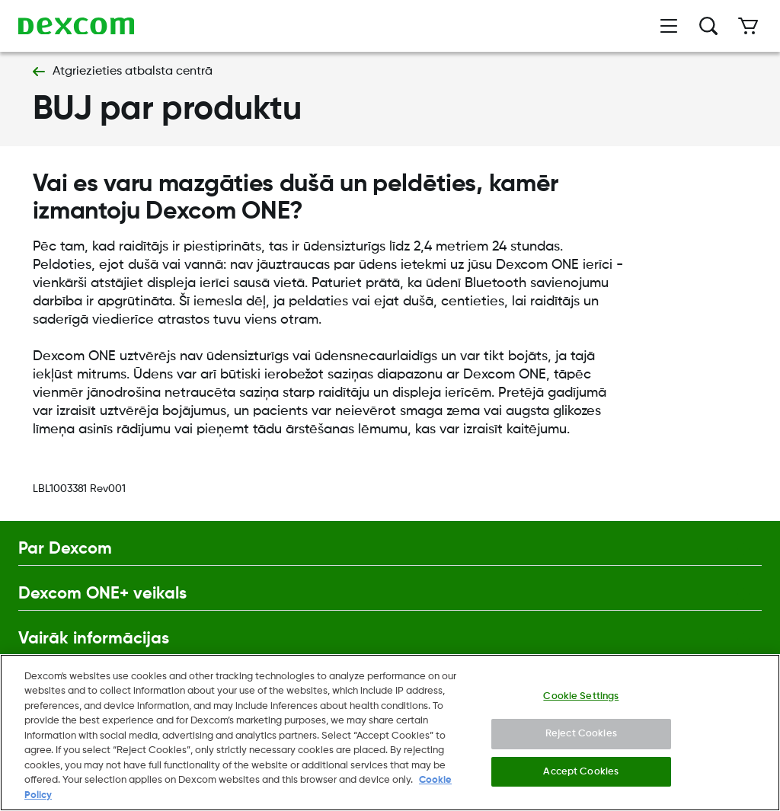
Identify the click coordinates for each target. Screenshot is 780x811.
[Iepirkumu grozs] (748, 26)
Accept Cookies (581, 773)
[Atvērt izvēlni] (668, 26)
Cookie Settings (581, 698)
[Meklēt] (708, 26)
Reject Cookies (581, 736)
